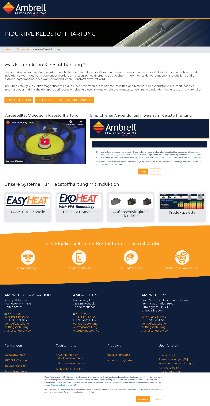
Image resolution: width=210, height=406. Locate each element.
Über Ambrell (167, 355)
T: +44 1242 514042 (153, 316)
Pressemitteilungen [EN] (173, 359)
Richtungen (15, 313)
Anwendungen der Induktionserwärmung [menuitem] (69, 356)
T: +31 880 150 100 (84, 316)
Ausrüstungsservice (17, 330)
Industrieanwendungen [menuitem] (70, 363)
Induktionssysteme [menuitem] (118, 354)
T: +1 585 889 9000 (16, 316)
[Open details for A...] (130, 207)
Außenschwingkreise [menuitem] (119, 360)
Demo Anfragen (28, 268)
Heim (9, 49)
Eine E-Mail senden (131, 268)
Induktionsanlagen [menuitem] (15, 365)
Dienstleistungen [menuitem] (14, 354)
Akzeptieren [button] (143, 399)
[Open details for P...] (182, 207)
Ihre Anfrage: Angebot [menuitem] (17, 371)
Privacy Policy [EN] (170, 371)
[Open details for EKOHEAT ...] (79, 207)
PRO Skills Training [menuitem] (15, 360)
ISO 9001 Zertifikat (170, 367)
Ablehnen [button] (158, 399)
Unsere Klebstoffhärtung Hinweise (64, 100)
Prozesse (23, 49)
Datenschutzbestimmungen (62, 385)
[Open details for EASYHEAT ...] (27, 207)
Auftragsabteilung (16, 327)
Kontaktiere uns (19, 100)
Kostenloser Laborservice (182, 268)
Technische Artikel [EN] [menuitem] (69, 369)
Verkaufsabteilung (16, 323)
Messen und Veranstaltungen (176, 363)
